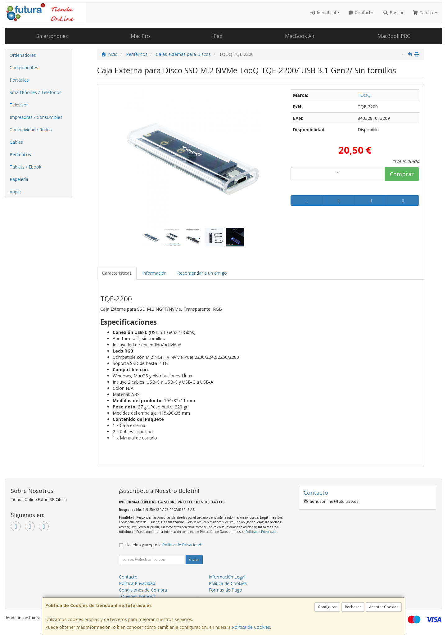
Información (154, 273)
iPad (217, 36)
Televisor (19, 105)
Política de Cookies (251, 627)
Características (117, 273)
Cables (16, 142)
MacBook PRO (394, 36)
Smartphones (52, 36)
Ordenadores (23, 55)
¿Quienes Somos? (137, 596)
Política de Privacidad (261, 531)
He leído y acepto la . (163, 544)
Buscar (393, 13)
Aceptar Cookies (383, 607)
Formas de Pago (225, 590)
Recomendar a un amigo (202, 273)
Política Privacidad (137, 583)
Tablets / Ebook (25, 167)
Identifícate (324, 13)
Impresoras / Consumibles (36, 117)
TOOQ (364, 95)
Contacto (361, 13)
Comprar (402, 174)
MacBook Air (300, 36)
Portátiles (19, 80)
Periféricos (20, 154)
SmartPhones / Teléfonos (35, 92)
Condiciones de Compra (143, 590)
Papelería (19, 179)
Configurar (327, 607)
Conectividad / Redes (31, 130)
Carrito (425, 13)
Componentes (24, 67)
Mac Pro (140, 36)
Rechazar (353, 607)
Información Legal (227, 577)
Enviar (194, 559)
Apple (15, 192)
